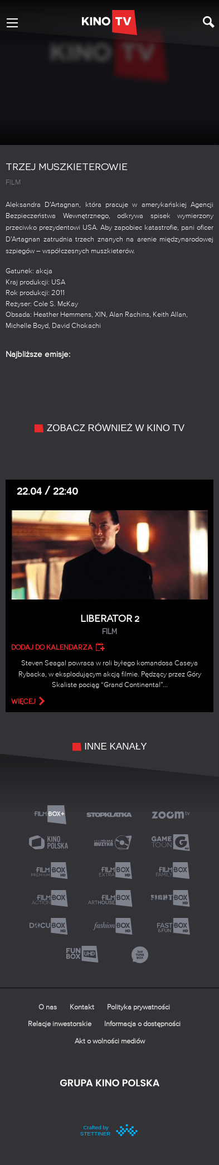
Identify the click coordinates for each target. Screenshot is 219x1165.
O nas (47, 1007)
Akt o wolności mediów (110, 1041)
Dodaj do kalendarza (52, 647)
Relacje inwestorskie (59, 1024)
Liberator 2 (109, 625)
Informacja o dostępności (142, 1024)
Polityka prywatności (138, 1007)
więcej (23, 701)
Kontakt (82, 1007)
